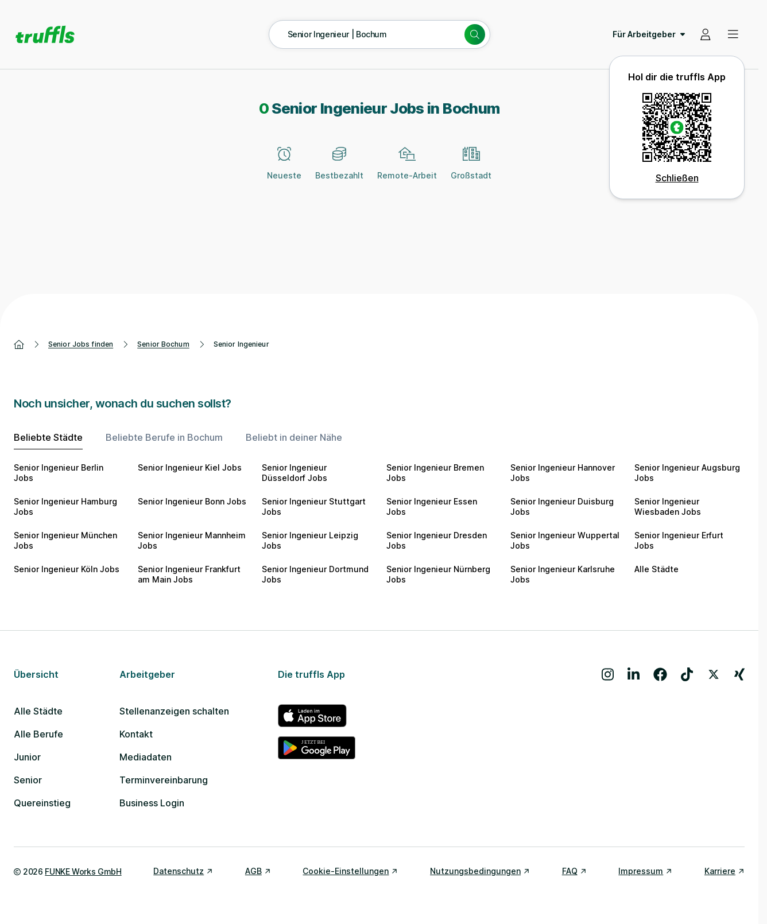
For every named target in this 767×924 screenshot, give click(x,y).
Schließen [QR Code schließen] (677, 178)
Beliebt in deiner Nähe (294, 437)
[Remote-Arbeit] (407, 170)
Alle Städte (656, 569)
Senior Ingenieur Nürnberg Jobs (438, 574)
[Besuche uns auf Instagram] (608, 674)
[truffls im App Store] (316, 715)
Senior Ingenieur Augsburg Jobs (687, 473)
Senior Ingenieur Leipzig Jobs (310, 540)
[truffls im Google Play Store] (316, 747)
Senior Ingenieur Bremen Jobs (435, 473)
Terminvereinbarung (163, 780)
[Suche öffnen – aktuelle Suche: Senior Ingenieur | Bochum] (379, 34)
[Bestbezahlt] (339, 170)
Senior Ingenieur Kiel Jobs (190, 467)
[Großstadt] (471, 170)
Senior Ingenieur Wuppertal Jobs (564, 540)
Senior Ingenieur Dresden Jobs (436, 540)
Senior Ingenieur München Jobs (65, 540)
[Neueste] (284, 170)
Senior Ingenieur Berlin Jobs (58, 473)
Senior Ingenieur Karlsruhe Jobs (562, 574)
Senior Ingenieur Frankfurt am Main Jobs (189, 574)
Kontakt (136, 734)
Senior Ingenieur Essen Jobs (431, 506)
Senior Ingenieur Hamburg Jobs (65, 506)
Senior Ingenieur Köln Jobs (66, 569)
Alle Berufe (38, 734)
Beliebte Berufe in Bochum (164, 437)
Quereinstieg (42, 803)
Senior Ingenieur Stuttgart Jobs (314, 506)
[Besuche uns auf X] (713, 674)
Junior (27, 757)
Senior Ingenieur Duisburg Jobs (562, 506)
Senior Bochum (163, 344)
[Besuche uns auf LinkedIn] (633, 674)
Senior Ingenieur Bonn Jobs (192, 501)
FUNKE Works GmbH (83, 871)
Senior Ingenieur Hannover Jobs (562, 473)
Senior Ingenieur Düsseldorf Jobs (294, 473)
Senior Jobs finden (80, 344)
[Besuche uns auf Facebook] (660, 674)
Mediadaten (145, 757)
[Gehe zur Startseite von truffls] (45, 34)
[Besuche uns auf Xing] (739, 674)
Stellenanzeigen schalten (174, 711)
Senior (28, 780)
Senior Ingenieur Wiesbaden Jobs (667, 506)
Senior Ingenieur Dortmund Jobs (315, 574)
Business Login (151, 803)
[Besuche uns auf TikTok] (687, 674)
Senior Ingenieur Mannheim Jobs (192, 540)
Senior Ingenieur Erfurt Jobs (678, 540)
